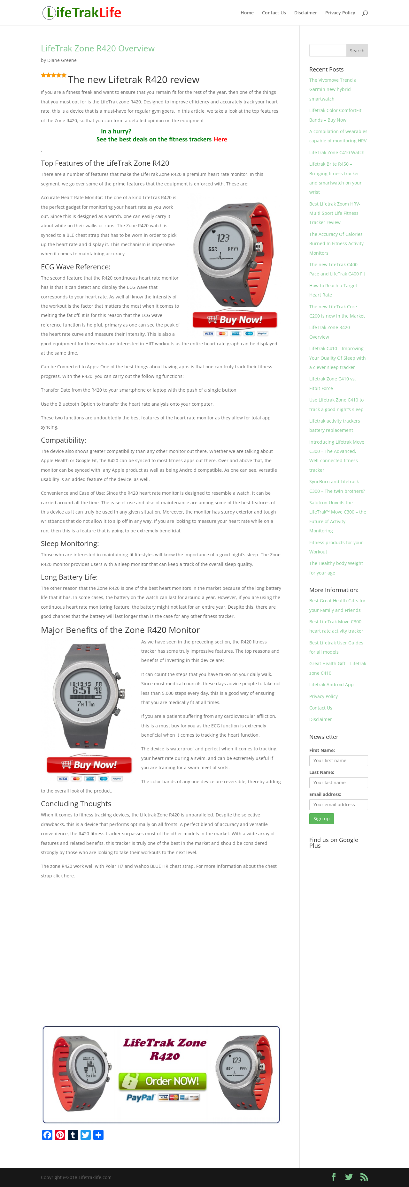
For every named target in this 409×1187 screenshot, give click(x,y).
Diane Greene (62, 60)
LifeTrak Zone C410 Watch (337, 152)
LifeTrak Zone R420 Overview (98, 48)
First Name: (322, 750)
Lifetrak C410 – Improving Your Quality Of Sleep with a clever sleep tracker (337, 357)
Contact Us (274, 13)
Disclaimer (305, 13)
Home (247, 13)
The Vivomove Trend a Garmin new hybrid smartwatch (333, 89)
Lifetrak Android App (331, 684)
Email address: (325, 794)
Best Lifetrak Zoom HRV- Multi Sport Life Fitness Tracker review (334, 213)
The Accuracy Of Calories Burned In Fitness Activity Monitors (336, 243)
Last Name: (321, 772)
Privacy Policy (340, 13)
